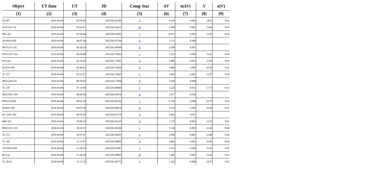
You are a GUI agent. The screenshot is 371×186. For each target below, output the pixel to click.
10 (139, 27)
